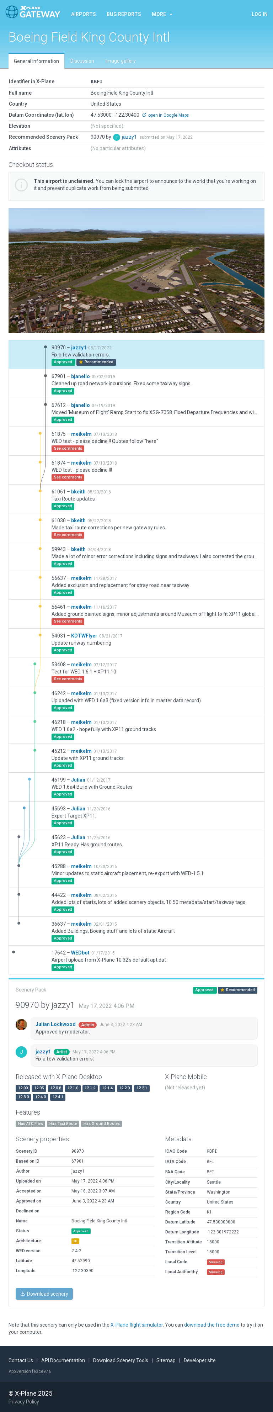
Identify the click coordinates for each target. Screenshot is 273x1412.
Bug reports (124, 14)
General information (36, 61)
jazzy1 (130, 136)
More (162, 14)
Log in (260, 14)
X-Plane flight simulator (137, 1324)
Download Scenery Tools (120, 1360)
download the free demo (212, 1324)
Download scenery (44, 1293)
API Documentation (63, 1360)
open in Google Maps (165, 114)
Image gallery (121, 61)
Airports (83, 14)
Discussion (82, 61)
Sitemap (166, 1360)
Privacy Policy (24, 1401)
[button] (28, 270)
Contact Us (21, 1360)
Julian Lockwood (56, 1024)
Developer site (200, 1360)
